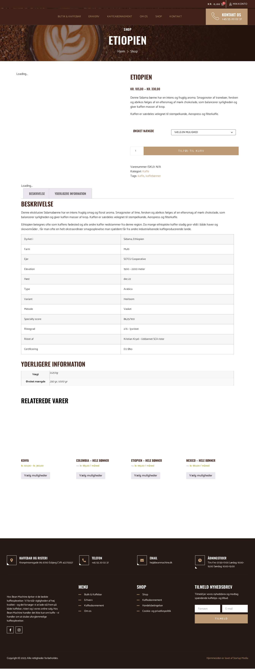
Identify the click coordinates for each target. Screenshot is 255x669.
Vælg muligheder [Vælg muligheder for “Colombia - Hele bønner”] (90, 475)
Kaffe (145, 171)
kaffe (141, 176)
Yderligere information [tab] (70, 193)
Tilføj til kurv (191, 150)
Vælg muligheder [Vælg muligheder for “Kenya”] (35, 475)
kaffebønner (153, 176)
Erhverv (93, 16)
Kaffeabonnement (119, 16)
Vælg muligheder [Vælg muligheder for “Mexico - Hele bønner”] (200, 475)
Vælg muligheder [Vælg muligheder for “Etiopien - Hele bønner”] (145, 475)
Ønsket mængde (143, 130)
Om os (144, 16)
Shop (158, 16)
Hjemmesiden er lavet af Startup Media (227, 658)
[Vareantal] (137, 151)
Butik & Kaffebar (69, 16)
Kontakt (175, 16)
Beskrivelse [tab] (37, 193)
